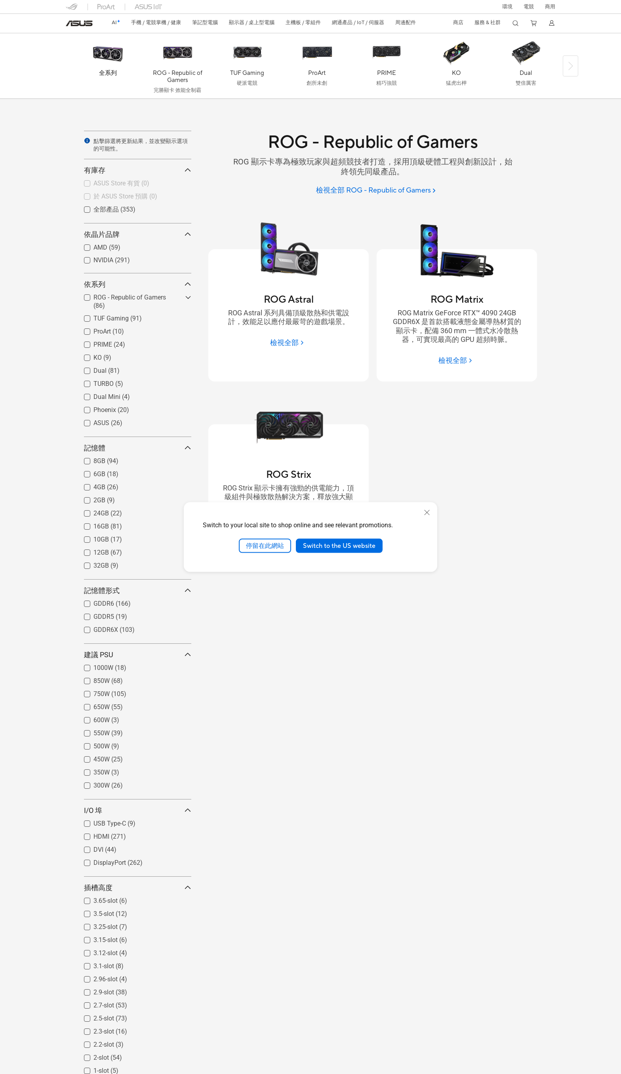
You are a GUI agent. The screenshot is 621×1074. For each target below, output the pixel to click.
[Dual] (526, 67)
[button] (529, 6)
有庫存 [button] (137, 170)
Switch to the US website (339, 545)
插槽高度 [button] (137, 887)
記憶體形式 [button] (137, 590)
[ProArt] (317, 67)
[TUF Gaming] (247, 67)
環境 (507, 7)
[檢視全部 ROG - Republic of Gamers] (376, 190)
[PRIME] (386, 67)
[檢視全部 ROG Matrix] (456, 360)
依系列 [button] (137, 284)
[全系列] (108, 67)
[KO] (456, 67)
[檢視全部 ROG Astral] (288, 342)
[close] (427, 512)
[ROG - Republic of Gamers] (177, 67)
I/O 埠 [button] (137, 810)
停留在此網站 (265, 545)
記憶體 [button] (137, 448)
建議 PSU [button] (137, 655)
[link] (79, 23)
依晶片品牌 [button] (137, 234)
